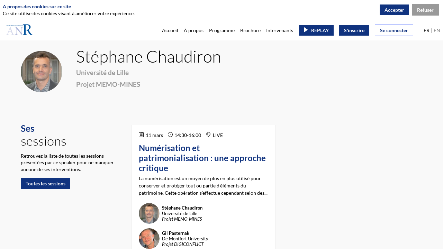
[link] (170, 30)
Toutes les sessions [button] (45, 183)
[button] (316, 30)
